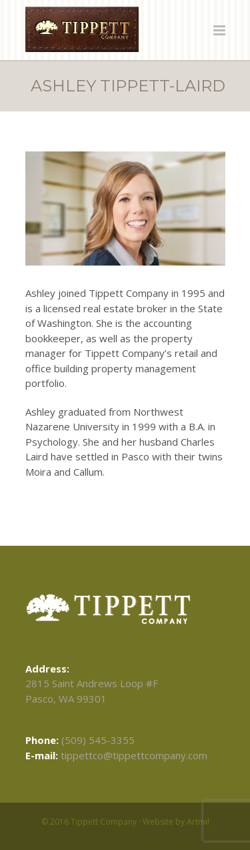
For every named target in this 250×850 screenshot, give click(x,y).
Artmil (198, 821)
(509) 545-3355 (98, 740)
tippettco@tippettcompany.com (134, 755)
